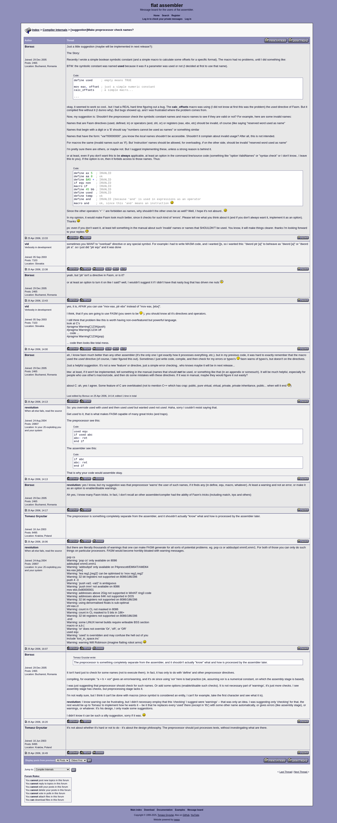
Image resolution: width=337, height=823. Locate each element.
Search (165, 15)
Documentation (165, 810)
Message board (195, 810)
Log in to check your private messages (162, 19)
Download (149, 810)
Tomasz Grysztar (166, 815)
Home (157, 15)
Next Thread (301, 772)
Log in (188, 19)
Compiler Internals (55, 29)
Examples (180, 810)
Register (175, 15)
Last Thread (285, 772)
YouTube (195, 815)
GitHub (186, 815)
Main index (136, 810)
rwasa (177, 819)
